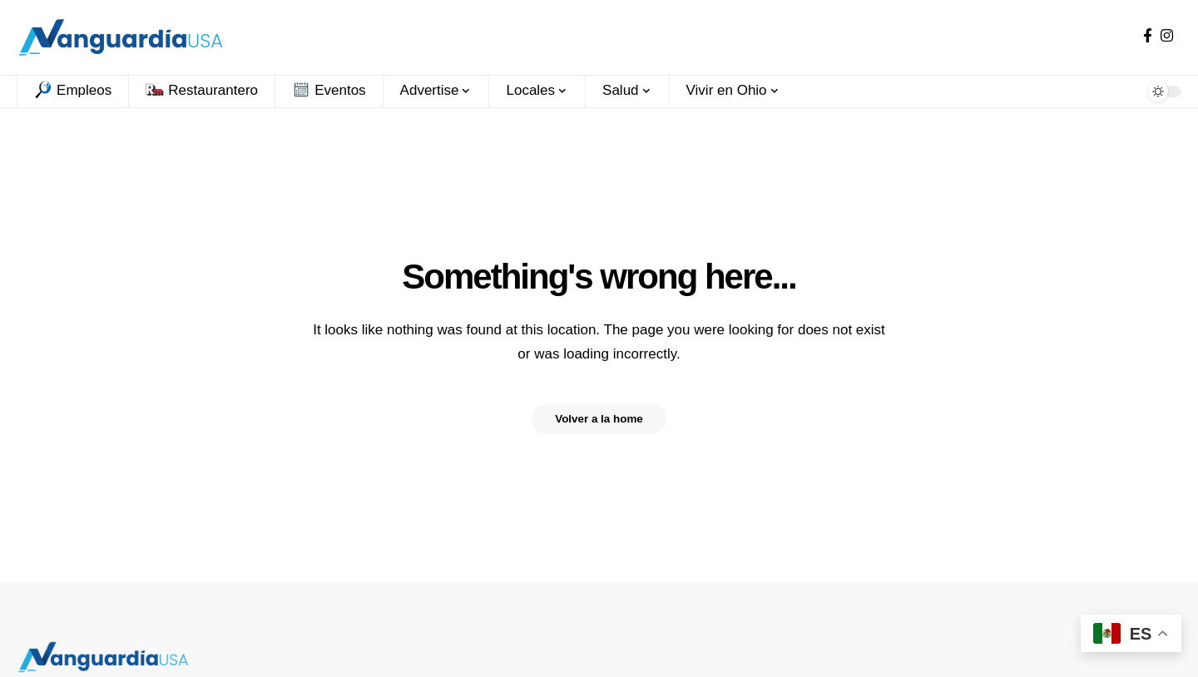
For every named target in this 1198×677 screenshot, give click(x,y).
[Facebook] (1147, 36)
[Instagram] (1166, 36)
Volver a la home (599, 419)
